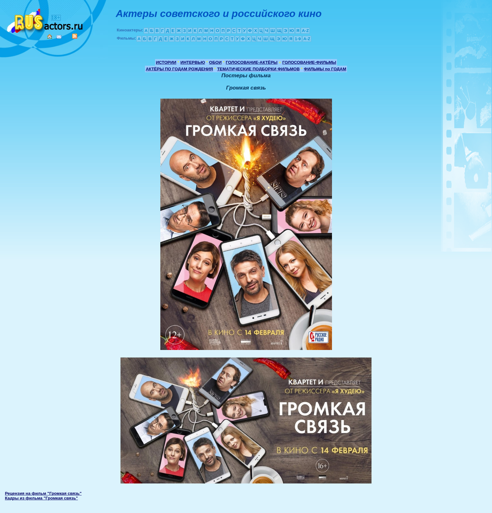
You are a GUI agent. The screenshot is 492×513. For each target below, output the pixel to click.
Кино (45, 19)
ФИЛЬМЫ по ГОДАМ (325, 69)
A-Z (305, 30)
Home (49, 36)
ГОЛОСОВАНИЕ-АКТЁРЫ (251, 62)
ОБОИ (215, 62)
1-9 (298, 38)
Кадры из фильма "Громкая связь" (41, 498)
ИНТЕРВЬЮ (192, 62)
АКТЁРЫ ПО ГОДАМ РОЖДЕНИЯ (179, 69)
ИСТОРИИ (166, 62)
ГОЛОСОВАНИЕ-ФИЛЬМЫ (309, 62)
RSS (74, 36)
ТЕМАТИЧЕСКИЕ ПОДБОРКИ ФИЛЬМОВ (258, 69)
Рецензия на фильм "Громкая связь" (43, 493)
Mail (59, 37)
